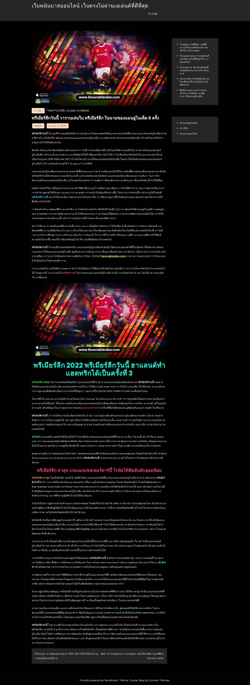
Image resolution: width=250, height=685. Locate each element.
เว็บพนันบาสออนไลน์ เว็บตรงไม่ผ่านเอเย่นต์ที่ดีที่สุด (90, 5)
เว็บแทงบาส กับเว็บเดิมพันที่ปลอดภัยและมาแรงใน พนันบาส (194, 70)
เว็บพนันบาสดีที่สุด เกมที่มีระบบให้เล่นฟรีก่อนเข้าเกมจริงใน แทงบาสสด (194, 47)
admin (38, 125)
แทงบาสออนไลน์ (188, 133)
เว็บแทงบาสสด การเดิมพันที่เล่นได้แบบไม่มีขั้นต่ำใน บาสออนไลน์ (194, 59)
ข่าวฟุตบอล (83, 110)
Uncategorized (188, 123)
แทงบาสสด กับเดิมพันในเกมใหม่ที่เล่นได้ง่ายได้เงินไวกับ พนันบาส (194, 81)
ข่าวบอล (71, 110)
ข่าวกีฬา (38, 110)
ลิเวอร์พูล (153, 13)
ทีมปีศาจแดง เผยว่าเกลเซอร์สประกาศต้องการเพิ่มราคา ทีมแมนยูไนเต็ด (193, 93)
